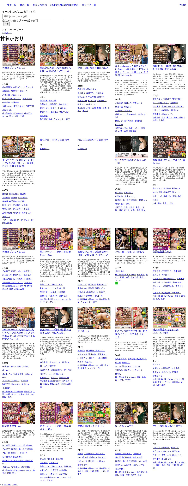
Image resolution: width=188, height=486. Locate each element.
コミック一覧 (89, 5)
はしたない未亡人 (124, 426)
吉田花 (14, 197)
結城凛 (175, 372)
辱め (160, 203)
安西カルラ (82, 101)
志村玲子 (52, 100)
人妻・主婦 (19, 116)
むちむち (7, 32)
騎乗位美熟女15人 (162, 251)
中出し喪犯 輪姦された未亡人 (93, 67)
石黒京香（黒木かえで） (88, 89)
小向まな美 (27, 98)
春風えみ (88, 362)
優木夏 (118, 362)
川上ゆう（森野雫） (86, 93)
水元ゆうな (18, 87)
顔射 (171, 203)
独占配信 (28, 113)
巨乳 (158, 299)
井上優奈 (17, 209)
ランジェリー (59, 119)
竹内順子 (165, 275)
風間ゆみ (6, 91)
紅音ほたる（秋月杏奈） (94, 453)
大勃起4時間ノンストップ (91, 426)
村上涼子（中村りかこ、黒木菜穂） (168, 271)
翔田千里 (30, 106)
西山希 (23, 194)
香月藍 (85, 457)
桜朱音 (155, 200)
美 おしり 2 (83, 331)
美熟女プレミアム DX (13, 67)
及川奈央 (92, 461)
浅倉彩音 (81, 350)
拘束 (155, 203)
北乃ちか (17, 213)
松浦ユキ (99, 93)
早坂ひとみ (157, 196)
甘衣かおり (28, 87)
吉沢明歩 (22, 201)
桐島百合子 (137, 457)
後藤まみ (167, 196)
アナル (53, 302)
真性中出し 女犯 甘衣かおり (54, 139)
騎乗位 (83, 368)
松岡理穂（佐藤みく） (137, 359)
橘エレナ (119, 121)
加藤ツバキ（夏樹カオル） (13, 106)
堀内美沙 (63, 296)
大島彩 (25, 205)
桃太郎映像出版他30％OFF (13, 470)
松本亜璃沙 (7, 87)
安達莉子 (17, 205)
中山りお (92, 97)
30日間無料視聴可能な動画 (64, 5)
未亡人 (85, 110)
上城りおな (7, 213)
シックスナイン (94, 368)
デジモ (128, 380)
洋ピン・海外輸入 (172, 382)
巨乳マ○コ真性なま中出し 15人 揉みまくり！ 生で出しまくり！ (131, 334)
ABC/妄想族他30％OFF (49, 477)
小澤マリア (82, 465)
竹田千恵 (180, 279)
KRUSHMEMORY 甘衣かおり (93, 139)
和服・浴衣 (102, 108)
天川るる (119, 370)
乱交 (68, 119)
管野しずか (44, 108)
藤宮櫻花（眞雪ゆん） (95, 350)
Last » (15, 484)
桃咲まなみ (14, 194)
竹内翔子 (15, 91)
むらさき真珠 (121, 359)
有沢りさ (24, 91)
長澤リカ (81, 104)
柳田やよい (64, 112)
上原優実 (6, 197)
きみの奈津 (23, 197)
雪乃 (128, 204)
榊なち (118, 374)
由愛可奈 (13, 201)
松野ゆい (174, 103)
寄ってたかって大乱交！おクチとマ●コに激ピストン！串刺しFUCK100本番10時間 (18, 163)
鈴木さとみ (166, 372)
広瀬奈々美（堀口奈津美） (173, 106)
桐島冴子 (44, 116)
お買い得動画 (40, 5)
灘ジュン (176, 192)
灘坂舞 (5, 194)
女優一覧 (11, 5)
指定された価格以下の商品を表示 (19, 20)
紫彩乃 (53, 108)
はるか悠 (54, 288)
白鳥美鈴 (6, 102)
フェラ (27, 220)
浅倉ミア (6, 216)
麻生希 (5, 201)
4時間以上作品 (121, 128)
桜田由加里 (127, 457)
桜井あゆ (119, 125)
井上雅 (62, 288)
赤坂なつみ (7, 110)
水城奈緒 (15, 102)
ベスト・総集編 (9, 220)
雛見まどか (7, 205)
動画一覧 (24, 5)
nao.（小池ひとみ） (161, 103)
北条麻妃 (119, 103)
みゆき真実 (157, 192)
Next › (8, 484)
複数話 (131, 207)
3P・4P (5, 116)
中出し (138, 207)
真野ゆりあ (26, 213)
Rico (79, 457)
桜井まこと (91, 104)
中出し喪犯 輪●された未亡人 (168, 426)
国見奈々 (128, 370)
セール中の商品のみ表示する (17, 11)
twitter (183, 5)
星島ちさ (126, 362)
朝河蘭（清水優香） (123, 453)
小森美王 (167, 192)
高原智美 (167, 188)
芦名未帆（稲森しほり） (12, 95)
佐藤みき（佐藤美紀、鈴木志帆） (54, 104)
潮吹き (177, 296)
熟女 (11, 116)
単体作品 (134, 277)
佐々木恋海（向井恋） (11, 98)
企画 (101, 365)
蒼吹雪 (118, 457)
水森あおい (53, 296)
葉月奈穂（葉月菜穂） (97, 354)
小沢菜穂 (25, 209)
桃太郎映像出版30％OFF (12, 113)
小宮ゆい (101, 461)
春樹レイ (156, 372)
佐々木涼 (92, 101)
